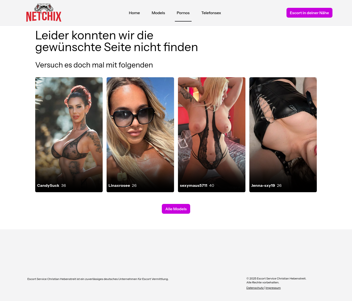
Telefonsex (211, 12)
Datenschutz (255, 288)
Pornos (183, 14)
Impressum (273, 288)
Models (158, 12)
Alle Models (176, 208)
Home (134, 12)
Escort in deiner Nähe (309, 12)
